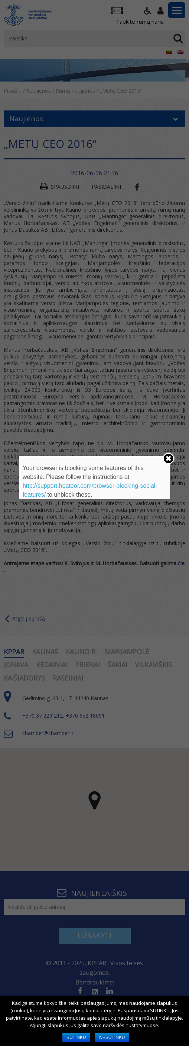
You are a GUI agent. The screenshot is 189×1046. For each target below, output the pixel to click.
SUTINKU (76, 1037)
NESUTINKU (112, 1037)
